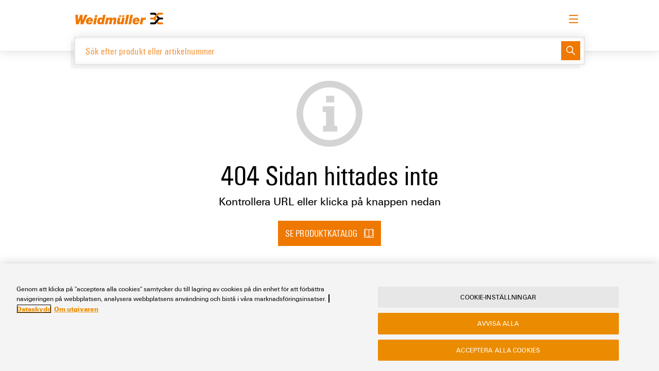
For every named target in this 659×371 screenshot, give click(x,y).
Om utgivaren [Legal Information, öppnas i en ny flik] (76, 308)
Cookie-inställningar (498, 297)
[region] (329, 317)
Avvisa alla (498, 323)
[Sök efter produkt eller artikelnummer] (318, 50)
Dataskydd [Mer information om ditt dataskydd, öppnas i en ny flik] (33, 308)
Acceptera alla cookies (498, 350)
